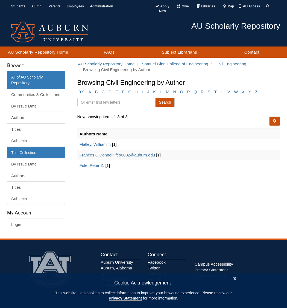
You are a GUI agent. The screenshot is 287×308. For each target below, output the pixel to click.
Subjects (19, 140)
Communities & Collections (35, 94)
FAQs (109, 52)
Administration (101, 6)
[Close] (234, 278)
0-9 (82, 91)
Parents (54, 6)
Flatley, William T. (95, 144)
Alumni (37, 6)
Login (16, 224)
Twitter (154, 268)
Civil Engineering (230, 64)
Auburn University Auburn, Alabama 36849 (117, 268)
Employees (75, 6)
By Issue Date (24, 106)
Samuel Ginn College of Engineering (175, 64)
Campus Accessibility (214, 264)
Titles (16, 129)
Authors (18, 117)
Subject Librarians (179, 52)
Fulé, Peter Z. (92, 165)
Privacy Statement (125, 298)
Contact (251, 52)
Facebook (157, 262)
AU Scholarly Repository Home (38, 52)
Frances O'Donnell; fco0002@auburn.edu (117, 155)
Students (18, 6)
